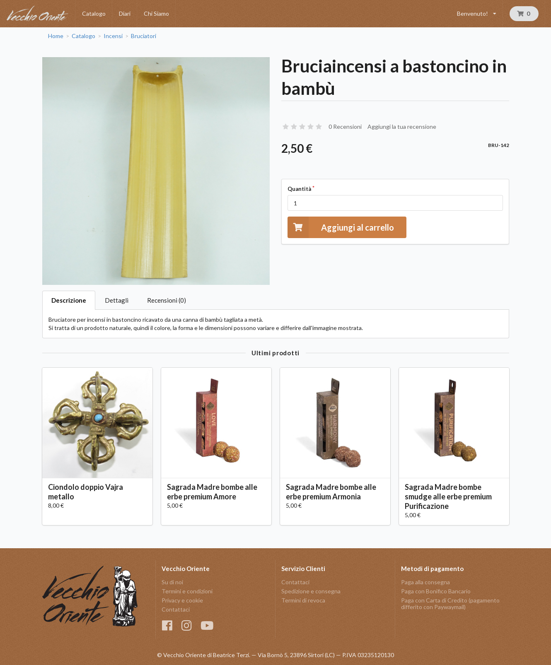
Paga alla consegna (425, 582)
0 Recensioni (345, 126)
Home (55, 36)
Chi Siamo (156, 13)
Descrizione (68, 300)
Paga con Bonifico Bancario (436, 591)
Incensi (113, 36)
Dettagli (116, 300)
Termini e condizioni (187, 591)
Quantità (299, 189)
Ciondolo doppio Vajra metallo (85, 491)
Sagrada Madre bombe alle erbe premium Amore (212, 491)
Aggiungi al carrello (341, 227)
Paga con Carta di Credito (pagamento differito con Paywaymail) (450, 603)
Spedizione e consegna (311, 591)
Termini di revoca (303, 600)
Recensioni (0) (166, 300)
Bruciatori (143, 36)
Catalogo (94, 13)
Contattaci (176, 609)
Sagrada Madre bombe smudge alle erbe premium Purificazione (448, 496)
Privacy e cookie (182, 600)
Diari (124, 13)
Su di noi (172, 582)
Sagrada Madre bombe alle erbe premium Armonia (331, 491)
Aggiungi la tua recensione (401, 126)
